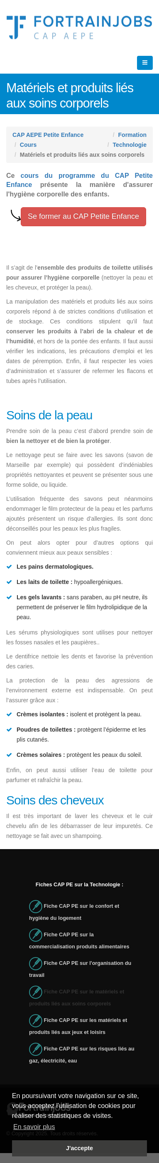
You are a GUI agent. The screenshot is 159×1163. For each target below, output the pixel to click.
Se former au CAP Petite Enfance (83, 216)
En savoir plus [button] (34, 1126)
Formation (132, 135)
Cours (28, 144)
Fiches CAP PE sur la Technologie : (80, 885)
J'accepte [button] (79, 1148)
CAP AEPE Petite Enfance (47, 135)
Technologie (130, 144)
